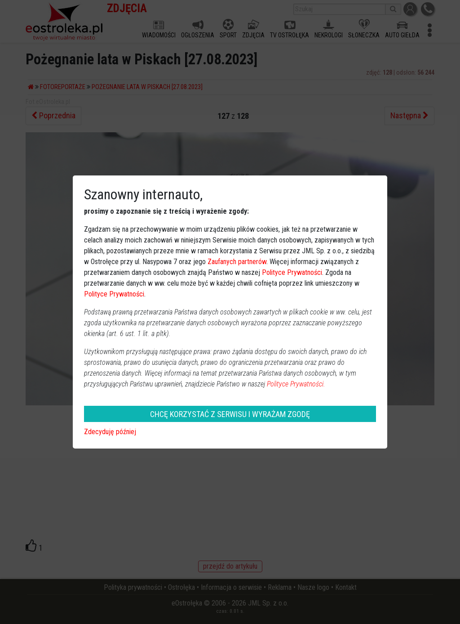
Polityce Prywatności (292, 272)
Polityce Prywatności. (296, 384)
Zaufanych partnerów (237, 261)
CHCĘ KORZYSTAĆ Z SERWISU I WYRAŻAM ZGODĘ (230, 414)
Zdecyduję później (110, 431)
